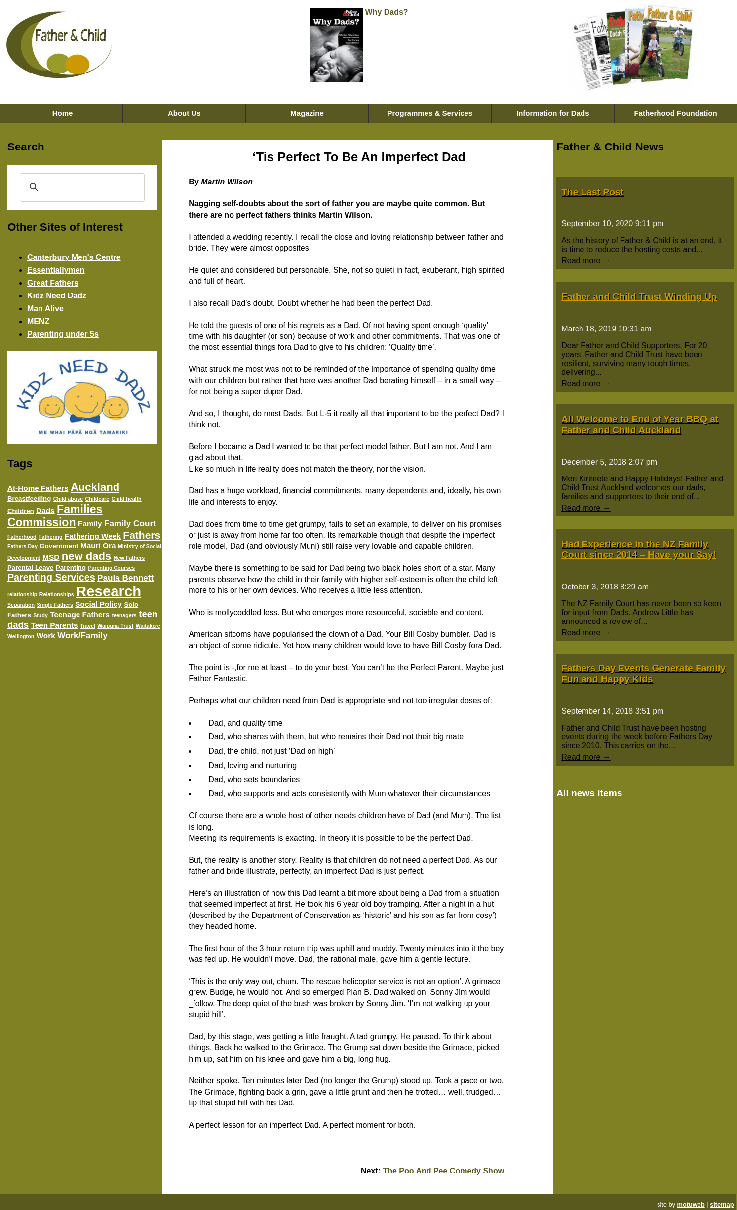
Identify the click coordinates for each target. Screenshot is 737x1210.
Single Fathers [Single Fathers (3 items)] (55, 605)
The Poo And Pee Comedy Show (443, 1171)
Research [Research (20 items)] (108, 591)
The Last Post (592, 192)
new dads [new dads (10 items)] (87, 556)
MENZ (38, 321)
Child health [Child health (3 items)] (127, 499)
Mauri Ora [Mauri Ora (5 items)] (98, 545)
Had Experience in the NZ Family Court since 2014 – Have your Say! (638, 549)
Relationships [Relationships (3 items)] (56, 594)
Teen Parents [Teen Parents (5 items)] (54, 625)
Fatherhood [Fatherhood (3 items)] (22, 537)
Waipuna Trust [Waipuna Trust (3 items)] (115, 626)
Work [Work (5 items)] (46, 635)
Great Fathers (52, 283)
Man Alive (45, 308)
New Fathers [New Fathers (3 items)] (129, 558)
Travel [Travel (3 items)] (87, 626)
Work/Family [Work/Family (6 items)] (82, 635)
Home (61, 113)
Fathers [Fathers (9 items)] (141, 535)
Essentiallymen (56, 270)
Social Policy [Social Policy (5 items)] (98, 604)
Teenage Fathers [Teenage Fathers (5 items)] (80, 614)
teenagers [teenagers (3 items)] (124, 615)
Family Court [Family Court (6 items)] (130, 523)
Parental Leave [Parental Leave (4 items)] (30, 567)
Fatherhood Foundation (675, 113)
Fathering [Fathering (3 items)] (51, 537)
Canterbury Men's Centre (74, 257)
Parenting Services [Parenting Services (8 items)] (51, 577)
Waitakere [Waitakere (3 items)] (148, 626)
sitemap (722, 1204)
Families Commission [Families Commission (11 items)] (55, 516)
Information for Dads (552, 113)
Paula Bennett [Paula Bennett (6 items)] (125, 578)
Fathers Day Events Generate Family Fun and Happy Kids (643, 673)
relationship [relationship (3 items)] (22, 594)
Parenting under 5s (63, 334)
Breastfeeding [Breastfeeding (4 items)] (29, 498)
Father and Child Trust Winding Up (639, 297)
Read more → (586, 261)
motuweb (691, 1204)
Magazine (307, 113)
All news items (589, 793)
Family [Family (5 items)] (90, 523)
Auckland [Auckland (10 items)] (95, 487)
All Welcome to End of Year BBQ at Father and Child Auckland (639, 424)
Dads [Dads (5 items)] (45, 510)
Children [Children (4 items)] (20, 510)
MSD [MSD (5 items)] (50, 557)
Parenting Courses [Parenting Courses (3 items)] (111, 568)
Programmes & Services (430, 113)
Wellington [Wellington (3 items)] (20, 636)
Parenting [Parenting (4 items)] (71, 567)
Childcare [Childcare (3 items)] (97, 499)
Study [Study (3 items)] (40, 615)
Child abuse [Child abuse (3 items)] (68, 499)
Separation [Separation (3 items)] (21, 605)
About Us (184, 113)
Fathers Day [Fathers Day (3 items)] (22, 546)
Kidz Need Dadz (56, 296)
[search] (81, 187)
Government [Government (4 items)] (58, 546)
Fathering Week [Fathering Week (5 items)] (93, 536)
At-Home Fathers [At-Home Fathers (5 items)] (38, 488)
